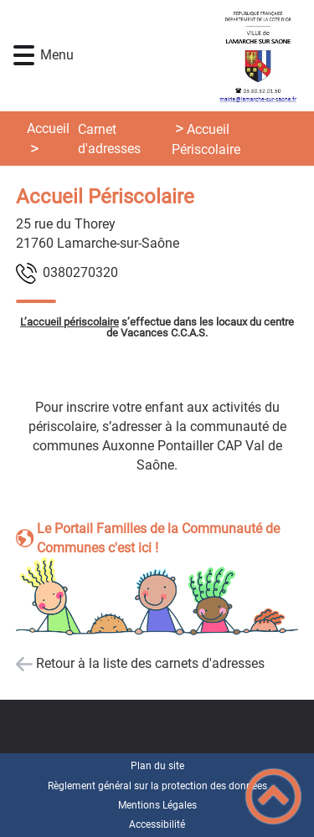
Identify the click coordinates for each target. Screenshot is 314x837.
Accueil (48, 128)
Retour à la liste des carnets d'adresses (150, 663)
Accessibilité (157, 824)
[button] (23, 55)
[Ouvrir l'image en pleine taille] (157, 597)
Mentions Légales (157, 805)
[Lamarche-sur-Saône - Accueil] (182, 56)
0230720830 (80, 272)
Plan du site (157, 766)
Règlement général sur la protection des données (157, 786)
